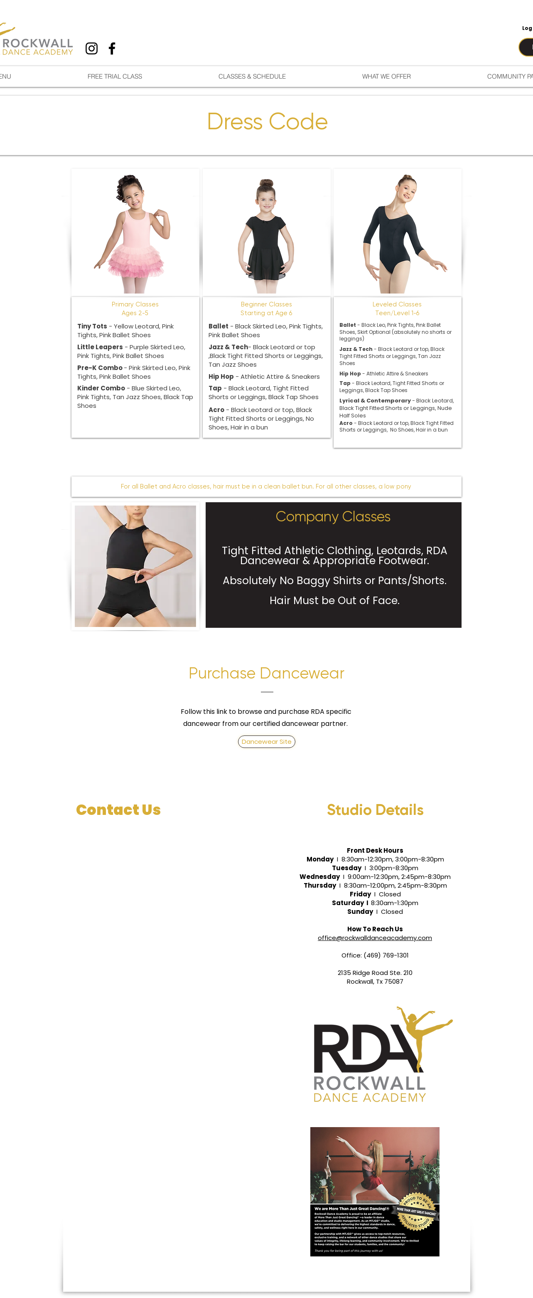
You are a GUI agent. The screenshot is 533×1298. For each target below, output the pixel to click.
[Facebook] (112, 48)
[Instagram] (92, 48)
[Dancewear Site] (266, 741)
